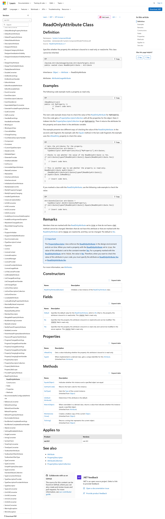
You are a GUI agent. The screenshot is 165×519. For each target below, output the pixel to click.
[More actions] (120, 17)
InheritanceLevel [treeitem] (10, 167)
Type (67, 391)
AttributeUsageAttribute (61, 78)
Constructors (142, 30)
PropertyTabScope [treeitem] (11, 356)
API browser (59, 17)
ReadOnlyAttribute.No (56, 260)
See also (140, 45)
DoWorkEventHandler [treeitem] (12, 65)
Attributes (68, 267)
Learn (45, 17)
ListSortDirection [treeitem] (10, 281)
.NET (50, 17)
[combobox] (17, 20)
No (114, 232)
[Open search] (154, 3)
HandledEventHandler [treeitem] (12, 108)
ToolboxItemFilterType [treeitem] (12, 444)
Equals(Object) (49, 382)
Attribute (64, 72)
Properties (140, 36)
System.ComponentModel (61, 38)
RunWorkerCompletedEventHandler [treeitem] (17, 411)
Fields (139, 33)
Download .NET (155, 9)
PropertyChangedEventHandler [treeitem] (15, 336)
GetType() (47, 391)
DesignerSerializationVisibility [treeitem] (15, 40)
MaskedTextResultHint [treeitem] (12, 297)
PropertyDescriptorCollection (71, 118)
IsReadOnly (54, 136)
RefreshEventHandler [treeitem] (12, 395)
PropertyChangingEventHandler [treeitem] (16, 343)
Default (46, 313)
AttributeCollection (54, 460)
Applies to (140, 42)
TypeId (46, 357)
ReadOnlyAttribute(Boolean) (54, 290)
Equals (81, 132)
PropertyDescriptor (56, 244)
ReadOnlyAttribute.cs (56, 44)
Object (55, 72)
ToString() (47, 420)
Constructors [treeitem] (11, 369)
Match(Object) (49, 404)
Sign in (159, 3)
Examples (140, 24)
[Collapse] (28, 15)
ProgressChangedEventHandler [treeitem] (15, 330)
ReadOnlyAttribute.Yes (108, 257)
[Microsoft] (4, 3)
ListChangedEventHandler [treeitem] (14, 268)
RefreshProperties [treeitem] (11, 398)
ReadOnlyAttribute (98, 114)
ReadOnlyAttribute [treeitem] (13, 366)
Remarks (140, 27)
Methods (140, 39)
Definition (141, 21)
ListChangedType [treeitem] (10, 271)
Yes (87, 250)
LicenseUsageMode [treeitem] (11, 255)
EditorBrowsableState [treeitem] (12, 75)
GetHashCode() (49, 387)
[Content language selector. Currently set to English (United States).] (13, 516)
